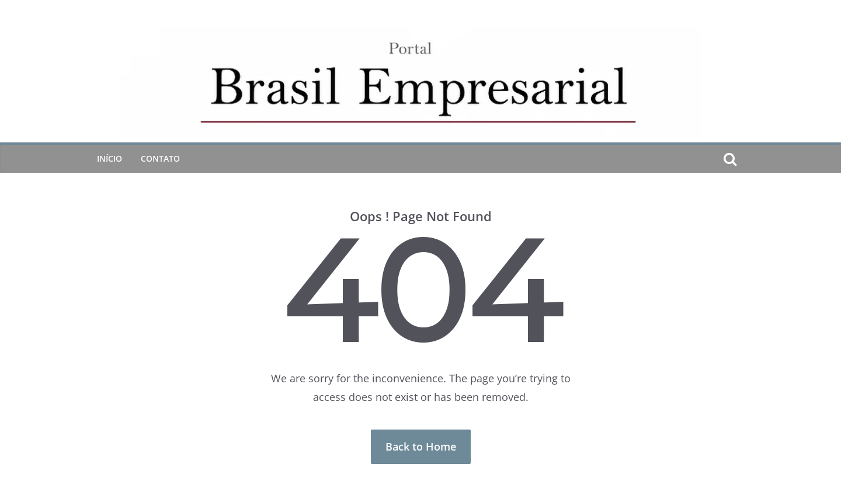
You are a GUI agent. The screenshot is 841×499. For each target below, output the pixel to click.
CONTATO (160, 158)
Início (109, 158)
